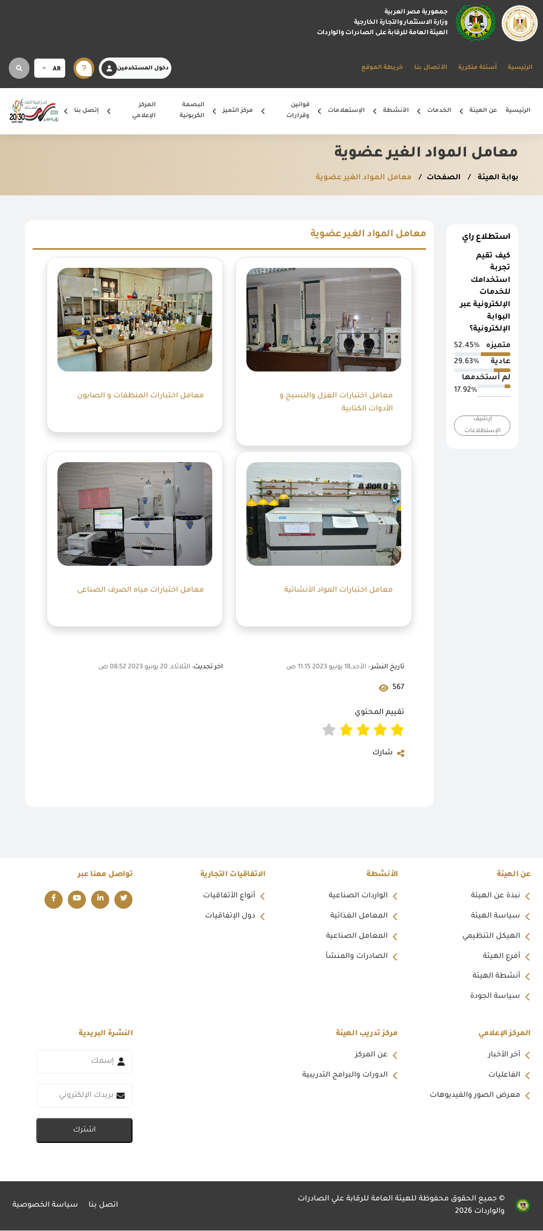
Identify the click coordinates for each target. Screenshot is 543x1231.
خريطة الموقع (382, 68)
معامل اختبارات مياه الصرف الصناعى (140, 590)
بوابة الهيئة (496, 178)
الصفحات (441, 178)
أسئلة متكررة (477, 68)
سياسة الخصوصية (45, 1207)
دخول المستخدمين (135, 68)
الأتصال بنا (430, 68)
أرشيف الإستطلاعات (482, 425)
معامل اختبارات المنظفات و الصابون (139, 396)
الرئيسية (520, 68)
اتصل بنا (104, 1207)
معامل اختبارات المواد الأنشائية (337, 590)
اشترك (84, 1131)
